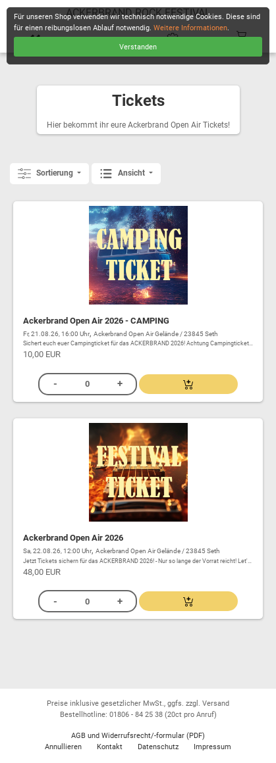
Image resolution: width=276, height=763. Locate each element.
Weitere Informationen (190, 28)
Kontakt (110, 747)
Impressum (212, 747)
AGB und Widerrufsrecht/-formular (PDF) (138, 735)
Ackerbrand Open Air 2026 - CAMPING (96, 321)
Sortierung (46, 173)
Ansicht (123, 173)
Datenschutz (158, 747)
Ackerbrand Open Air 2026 (73, 538)
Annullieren (63, 747)
